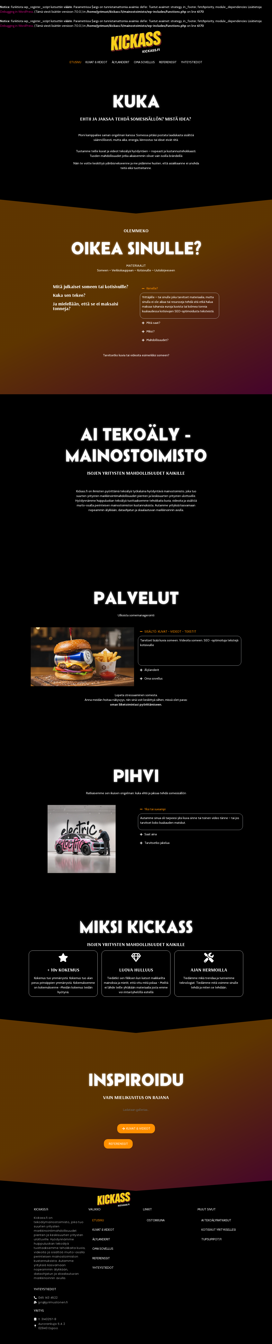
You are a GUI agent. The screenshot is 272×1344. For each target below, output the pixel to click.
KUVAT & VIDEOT (96, 62)
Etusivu (75, 62)
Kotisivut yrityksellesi (218, 1229)
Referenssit (168, 62)
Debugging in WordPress (16, 12)
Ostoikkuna (156, 1220)
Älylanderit (121, 62)
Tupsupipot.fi (211, 1239)
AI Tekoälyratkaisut (216, 1220)
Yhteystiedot (191, 62)
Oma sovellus (144, 62)
